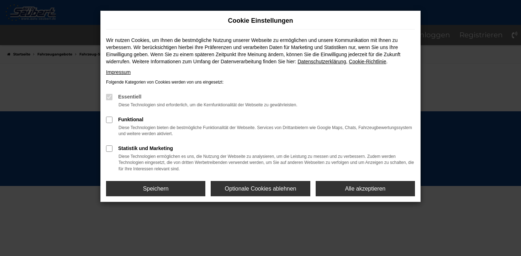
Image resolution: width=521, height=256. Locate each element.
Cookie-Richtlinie (367, 61)
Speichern (156, 189)
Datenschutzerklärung (322, 61)
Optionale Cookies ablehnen (260, 189)
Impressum (118, 72)
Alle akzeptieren (365, 189)
